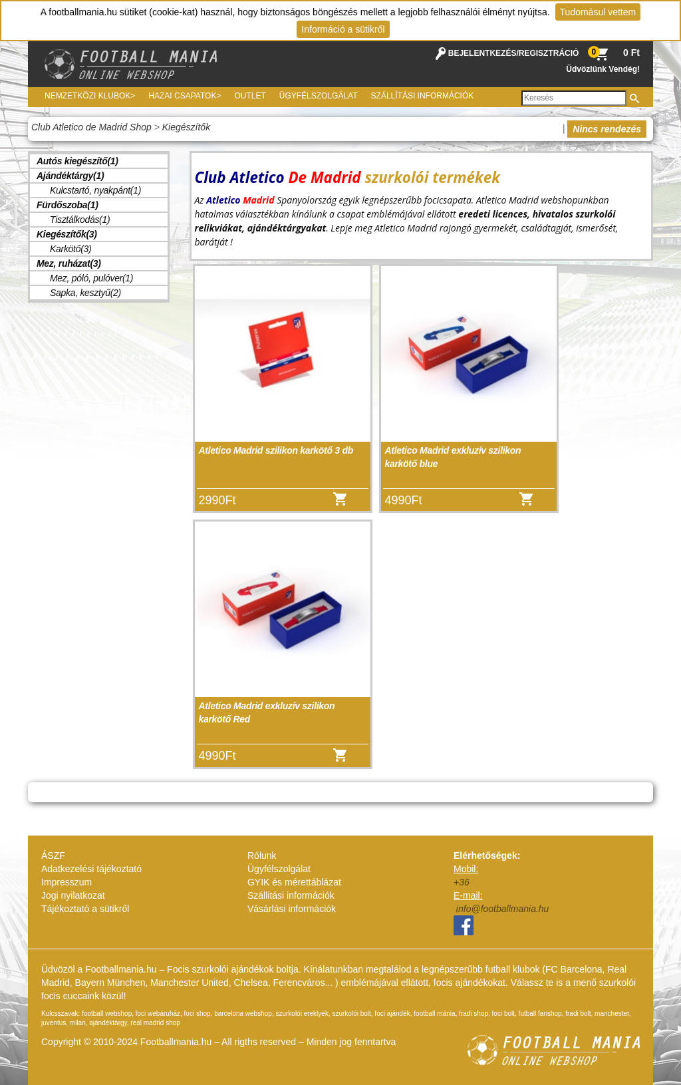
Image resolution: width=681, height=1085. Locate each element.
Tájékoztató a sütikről (85, 908)
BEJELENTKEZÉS (482, 53)
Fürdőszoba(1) (67, 205)
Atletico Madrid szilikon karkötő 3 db (276, 450)
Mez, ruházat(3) (69, 263)
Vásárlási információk (291, 908)
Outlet (249, 95)
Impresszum (66, 882)
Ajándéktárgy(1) (70, 175)
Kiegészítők (186, 127)
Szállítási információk (422, 95)
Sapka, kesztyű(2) (85, 292)
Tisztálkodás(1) (80, 219)
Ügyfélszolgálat (318, 95)
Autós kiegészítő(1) (77, 161)
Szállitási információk (291, 895)
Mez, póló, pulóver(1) (91, 278)
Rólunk (262, 855)
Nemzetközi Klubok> (90, 95)
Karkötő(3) (70, 248)
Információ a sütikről (342, 29)
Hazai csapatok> (184, 95)
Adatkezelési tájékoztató (91, 868)
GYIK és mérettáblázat (294, 882)
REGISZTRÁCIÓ (549, 53)
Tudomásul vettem (598, 12)
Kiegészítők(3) (67, 234)
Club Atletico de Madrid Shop (91, 127)
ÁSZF (53, 855)
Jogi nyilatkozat (73, 895)
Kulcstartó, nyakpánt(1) (95, 190)
